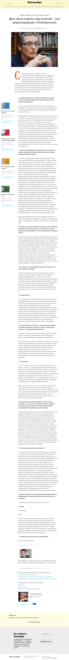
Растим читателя (41, 6)
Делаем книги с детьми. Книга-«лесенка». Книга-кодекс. (35, 576)
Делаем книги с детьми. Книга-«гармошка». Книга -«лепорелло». (38, 578)
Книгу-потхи (22, 586)
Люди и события (28, 6)
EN (61, 3)
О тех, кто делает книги (40, 15)
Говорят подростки (56, 6)
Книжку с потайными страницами (28, 588)
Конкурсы (8, 6)
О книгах (17, 6)
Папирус (21, 584)
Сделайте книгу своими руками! (28, 574)
